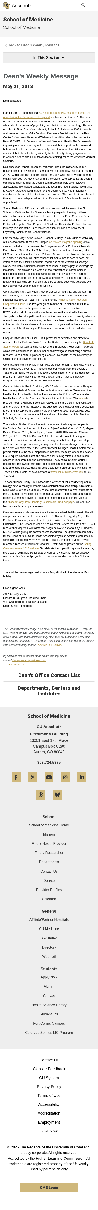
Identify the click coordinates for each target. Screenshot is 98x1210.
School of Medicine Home (49, 825)
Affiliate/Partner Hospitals (49, 919)
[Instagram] (65, 784)
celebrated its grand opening (65, 242)
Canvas (49, 996)
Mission (49, 834)
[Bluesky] (57, 801)
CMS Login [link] (49, 1187)
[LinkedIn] (82, 784)
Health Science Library (49, 1005)
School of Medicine (28, 19)
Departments (49, 862)
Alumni (49, 986)
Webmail (49, 956)
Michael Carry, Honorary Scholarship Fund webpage (41, 502)
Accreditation (49, 1113)
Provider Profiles (49, 890)
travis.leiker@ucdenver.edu (67, 472)
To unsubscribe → (13, 664)
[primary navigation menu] (90, 5)
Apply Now (49, 977)
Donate (49, 880)
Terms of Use (48, 1095)
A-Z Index (49, 938)
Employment (49, 1122)
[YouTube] (49, 784)
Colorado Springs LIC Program (49, 1032)
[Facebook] (16, 784)
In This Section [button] (49, 57)
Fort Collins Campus (49, 1023)
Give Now (48, 1131)
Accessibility (49, 1104)
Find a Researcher (49, 853)
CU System (49, 1078)
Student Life (49, 1014)
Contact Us (49, 871)
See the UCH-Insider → (51, 645)
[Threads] (40, 801)
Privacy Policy (49, 1086)
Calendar (49, 899)
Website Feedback (49, 1069)
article (82, 398)
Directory (49, 947)
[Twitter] (32, 784)
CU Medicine (49, 929)
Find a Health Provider (49, 843)
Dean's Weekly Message (40, 45)
